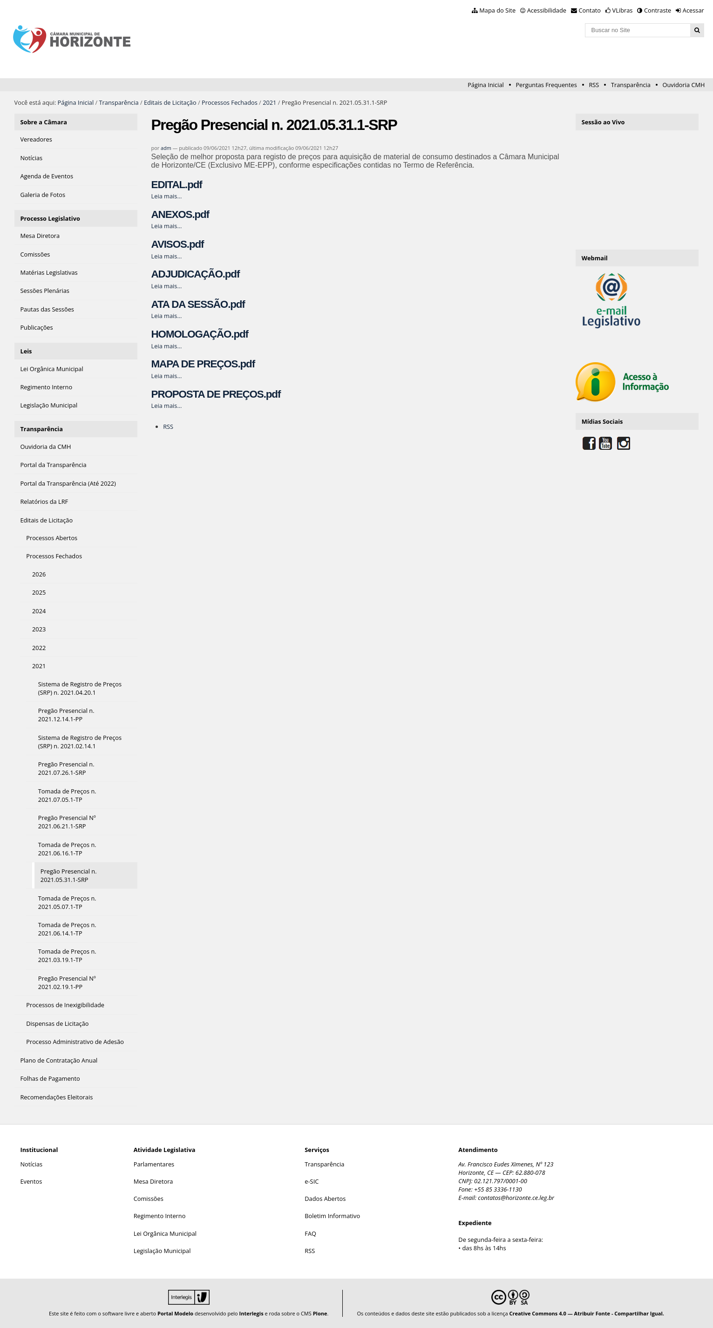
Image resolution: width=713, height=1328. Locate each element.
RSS (594, 85)
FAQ (310, 1233)
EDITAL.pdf (176, 184)
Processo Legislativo (50, 218)
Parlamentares (154, 1164)
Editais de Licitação (170, 102)
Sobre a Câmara (43, 122)
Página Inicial (486, 85)
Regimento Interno (160, 1216)
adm (166, 147)
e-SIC (312, 1181)
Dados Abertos (325, 1198)
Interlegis (251, 1313)
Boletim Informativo (332, 1216)
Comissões (148, 1198)
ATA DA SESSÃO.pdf (198, 304)
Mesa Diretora (153, 1181)
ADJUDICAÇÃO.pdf (195, 274)
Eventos (31, 1181)
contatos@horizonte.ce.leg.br (516, 1197)
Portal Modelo (175, 1313)
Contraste (657, 10)
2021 (269, 102)
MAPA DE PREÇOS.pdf (203, 364)
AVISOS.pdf (177, 244)
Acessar (693, 10)
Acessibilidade (546, 10)
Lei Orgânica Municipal (165, 1233)
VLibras (622, 10)
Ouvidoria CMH (684, 85)
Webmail (595, 258)
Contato (590, 10)
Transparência (631, 85)
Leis (26, 351)
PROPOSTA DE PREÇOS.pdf (216, 394)
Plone (320, 1313)
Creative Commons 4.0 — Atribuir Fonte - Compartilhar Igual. (586, 1313)
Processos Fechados (230, 102)
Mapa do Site (497, 10)
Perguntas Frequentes (546, 85)
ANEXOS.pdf (180, 214)
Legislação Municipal (162, 1251)
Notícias (31, 1164)
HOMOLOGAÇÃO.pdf (199, 334)
